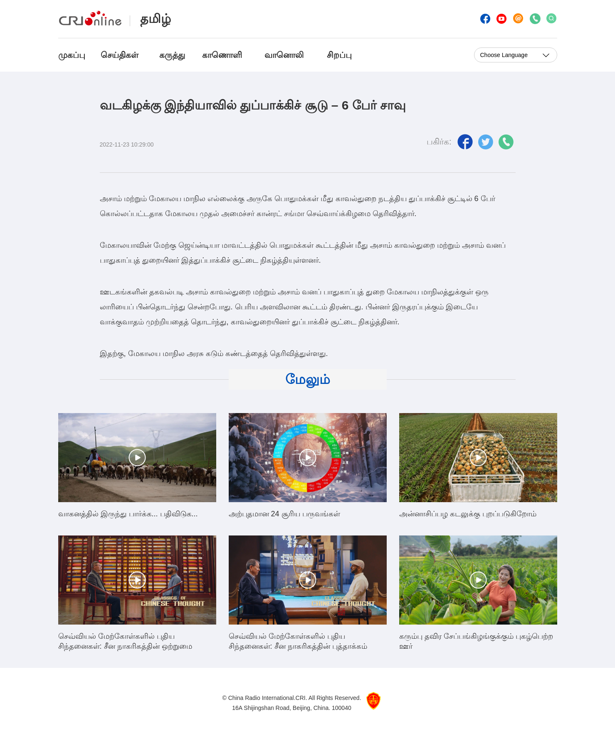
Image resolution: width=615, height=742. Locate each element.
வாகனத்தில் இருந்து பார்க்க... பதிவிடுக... (128, 514)
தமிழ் (155, 18)
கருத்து (172, 55)
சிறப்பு (339, 55)
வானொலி (284, 55)
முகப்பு (71, 55)
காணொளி (223, 55)
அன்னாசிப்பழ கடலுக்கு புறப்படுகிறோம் (467, 514)
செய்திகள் (119, 55)
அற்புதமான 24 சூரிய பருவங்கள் (284, 514)
